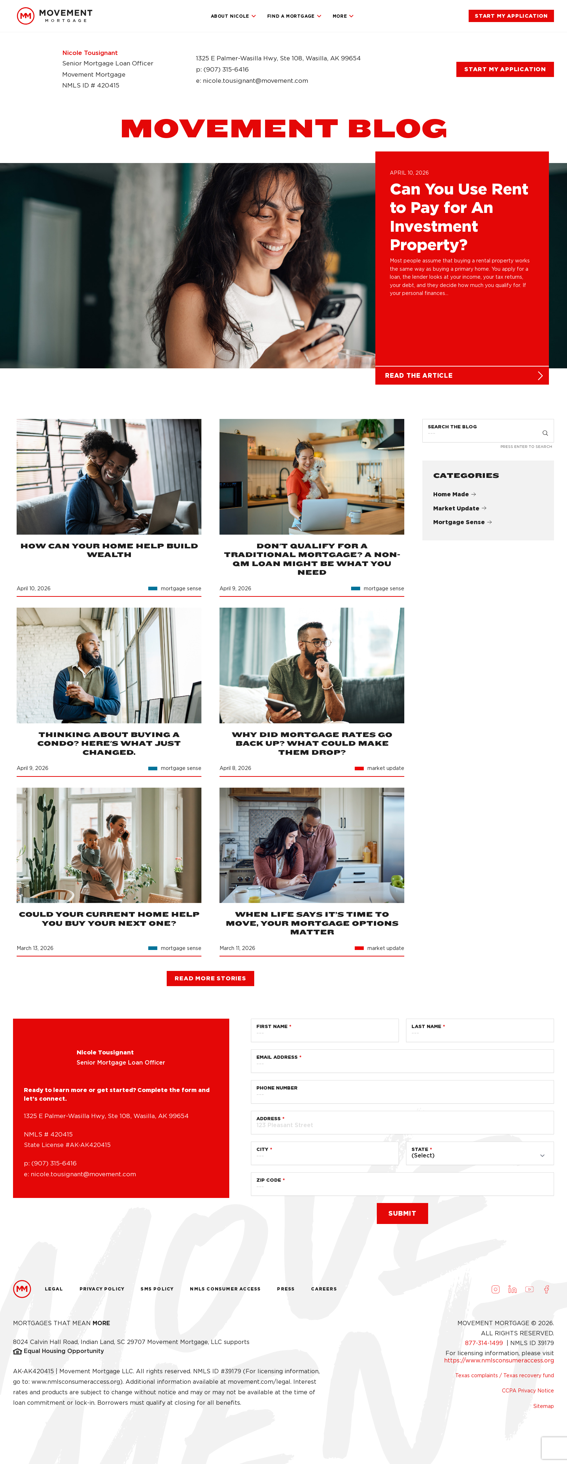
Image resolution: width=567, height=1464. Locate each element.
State (420, 1152)
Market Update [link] (460, 511)
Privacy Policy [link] (102, 1292)
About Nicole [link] (233, 16)
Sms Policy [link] (157, 1292)
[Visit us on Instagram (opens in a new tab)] (495, 1292)
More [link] (343, 16)
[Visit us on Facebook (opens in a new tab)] (546, 1292)
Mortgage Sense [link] (462, 525)
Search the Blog (452, 430)
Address (268, 1122)
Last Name (426, 1029)
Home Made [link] (454, 497)
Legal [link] (54, 1292)
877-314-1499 (485, 1346)
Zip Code (268, 1183)
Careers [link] (324, 1292)
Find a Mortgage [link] (294, 16)
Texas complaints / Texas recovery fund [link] (504, 1379)
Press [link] (286, 1292)
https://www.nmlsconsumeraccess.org (499, 1363)
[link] (54, 16)
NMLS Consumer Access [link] (225, 1292)
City (262, 1152)
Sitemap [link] (543, 1409)
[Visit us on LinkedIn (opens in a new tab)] (512, 1292)
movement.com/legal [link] (259, 1385)
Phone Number (277, 1091)
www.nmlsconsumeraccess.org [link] (75, 1385)
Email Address (277, 1060)
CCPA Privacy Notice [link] (528, 1394)
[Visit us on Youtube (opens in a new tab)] (529, 1292)
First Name (271, 1029)
